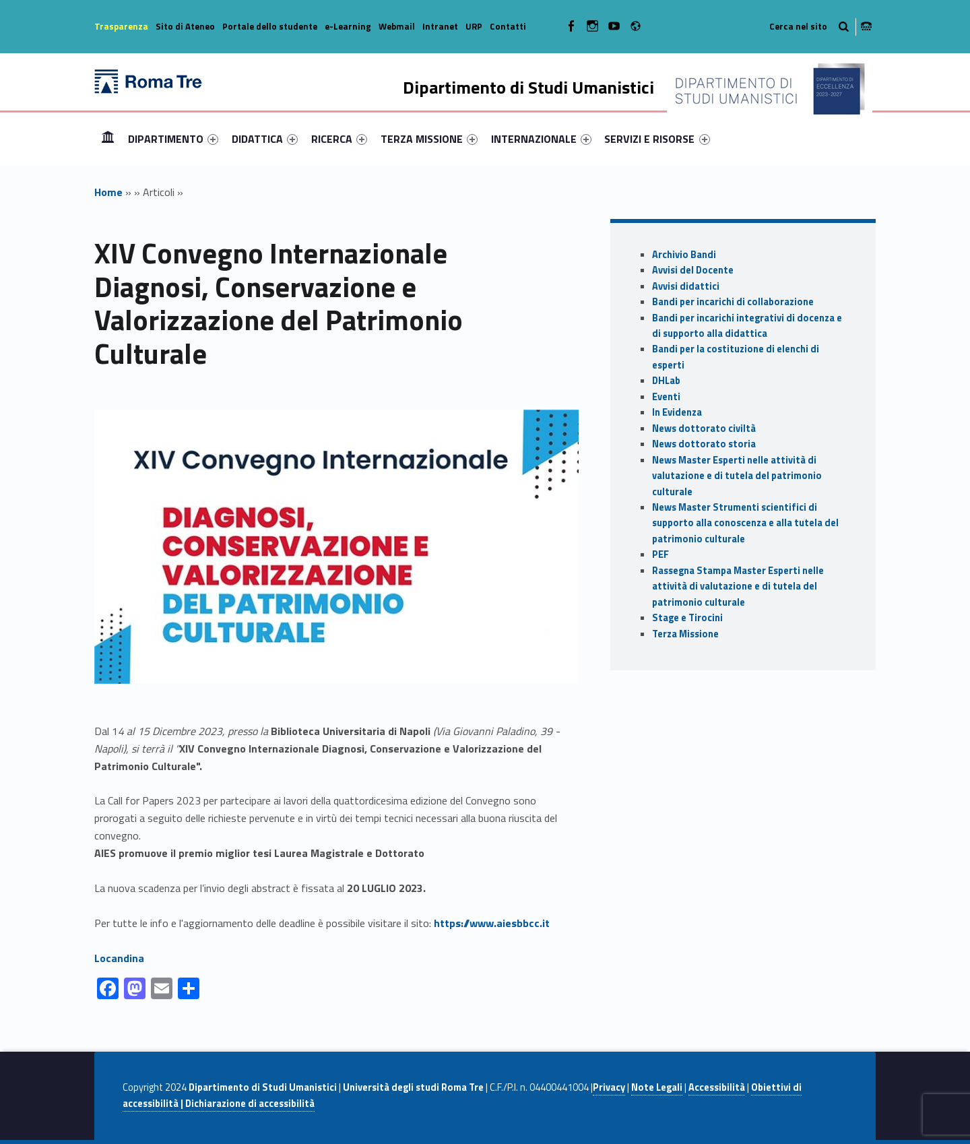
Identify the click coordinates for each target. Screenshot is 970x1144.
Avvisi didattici (685, 286)
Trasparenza (121, 26)
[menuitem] (107, 139)
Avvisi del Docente (693, 270)
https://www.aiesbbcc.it (492, 923)
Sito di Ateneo (185, 26)
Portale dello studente (269, 26)
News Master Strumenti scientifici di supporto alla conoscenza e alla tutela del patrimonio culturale (745, 523)
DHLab (666, 380)
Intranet (440, 26)
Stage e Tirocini (687, 617)
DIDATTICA (265, 139)
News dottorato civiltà (704, 428)
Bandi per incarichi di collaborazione (733, 301)
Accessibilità (716, 1087)
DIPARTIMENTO (173, 139)
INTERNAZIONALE (541, 139)
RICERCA (339, 139)
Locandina (119, 958)
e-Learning (348, 26)
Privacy (609, 1087)
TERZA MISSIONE (429, 139)
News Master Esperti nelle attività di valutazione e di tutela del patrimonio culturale (737, 476)
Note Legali (656, 1087)
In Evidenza (677, 412)
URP (473, 26)
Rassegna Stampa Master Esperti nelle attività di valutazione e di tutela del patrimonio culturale (738, 586)
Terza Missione (685, 634)
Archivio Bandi (684, 254)
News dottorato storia (704, 444)
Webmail (397, 26)
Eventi (666, 396)
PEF (660, 554)
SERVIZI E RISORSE (656, 139)
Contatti (508, 26)
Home (107, 138)
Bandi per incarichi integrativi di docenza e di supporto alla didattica (747, 326)
